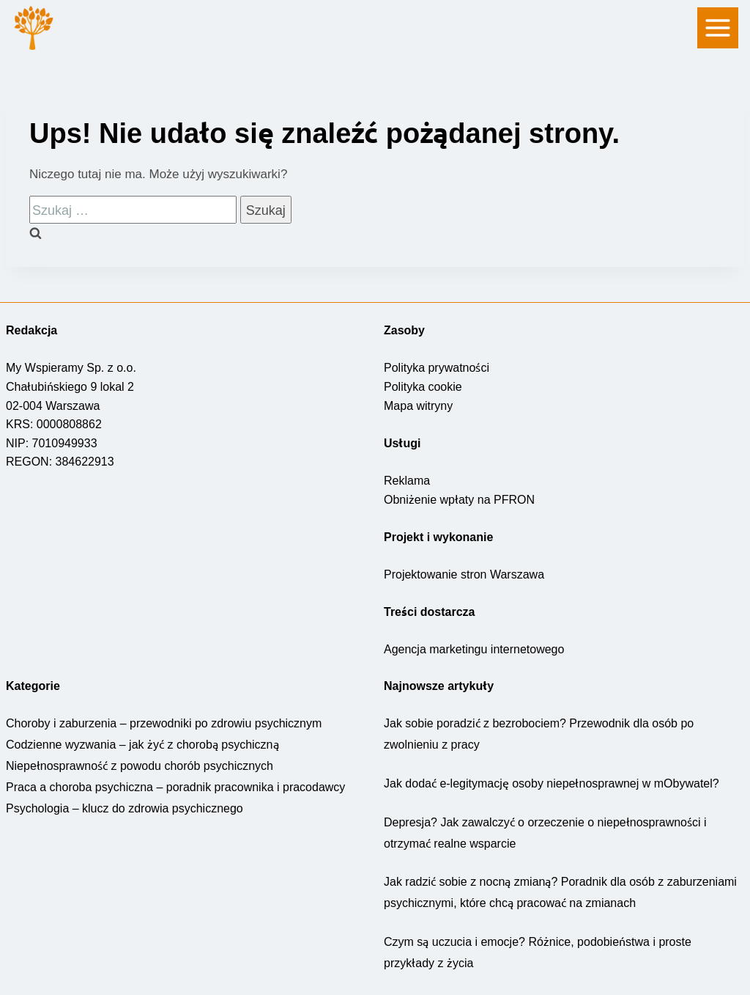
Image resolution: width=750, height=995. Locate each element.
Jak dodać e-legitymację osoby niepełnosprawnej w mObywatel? (550, 782)
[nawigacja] (717, 27)
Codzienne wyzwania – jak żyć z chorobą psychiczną (139, 743)
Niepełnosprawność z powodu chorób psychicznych (138, 764)
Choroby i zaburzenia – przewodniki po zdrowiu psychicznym (163, 722)
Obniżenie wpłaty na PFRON (458, 498)
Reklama (406, 479)
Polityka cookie (423, 385)
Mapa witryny (419, 404)
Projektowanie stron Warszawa (464, 573)
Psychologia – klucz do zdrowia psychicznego (122, 807)
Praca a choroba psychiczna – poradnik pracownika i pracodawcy (170, 786)
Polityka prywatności (437, 366)
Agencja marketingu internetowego (476, 648)
